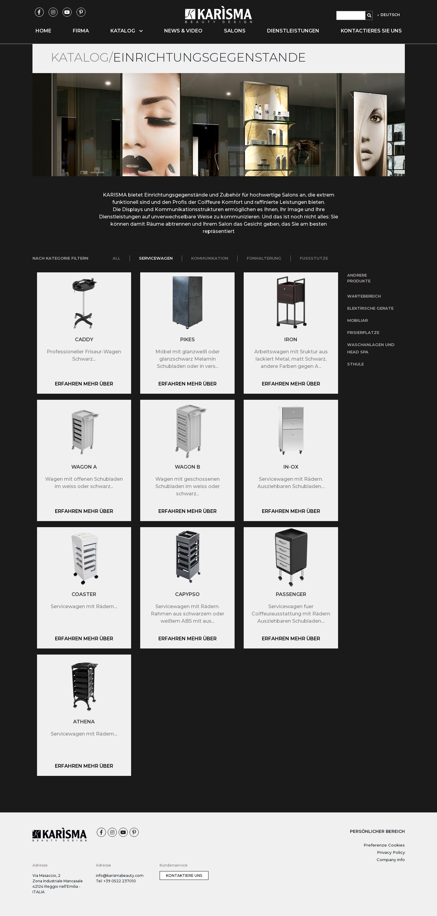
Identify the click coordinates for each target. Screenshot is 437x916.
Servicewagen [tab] (156, 258)
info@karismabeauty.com (120, 875)
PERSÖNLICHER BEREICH (377, 831)
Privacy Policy (391, 852)
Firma (81, 31)
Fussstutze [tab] (314, 258)
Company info (391, 859)
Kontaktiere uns (184, 875)
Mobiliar (357, 320)
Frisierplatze (363, 332)
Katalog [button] (126, 31)
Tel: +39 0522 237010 (116, 881)
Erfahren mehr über (84, 384)
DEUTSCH (390, 14)
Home (43, 31)
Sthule (355, 364)
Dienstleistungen (293, 31)
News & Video (183, 31)
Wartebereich (364, 296)
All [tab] (116, 258)
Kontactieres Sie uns (371, 31)
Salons (235, 31)
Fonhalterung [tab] (264, 258)
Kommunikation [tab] (209, 258)
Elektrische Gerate (370, 308)
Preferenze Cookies (384, 845)
